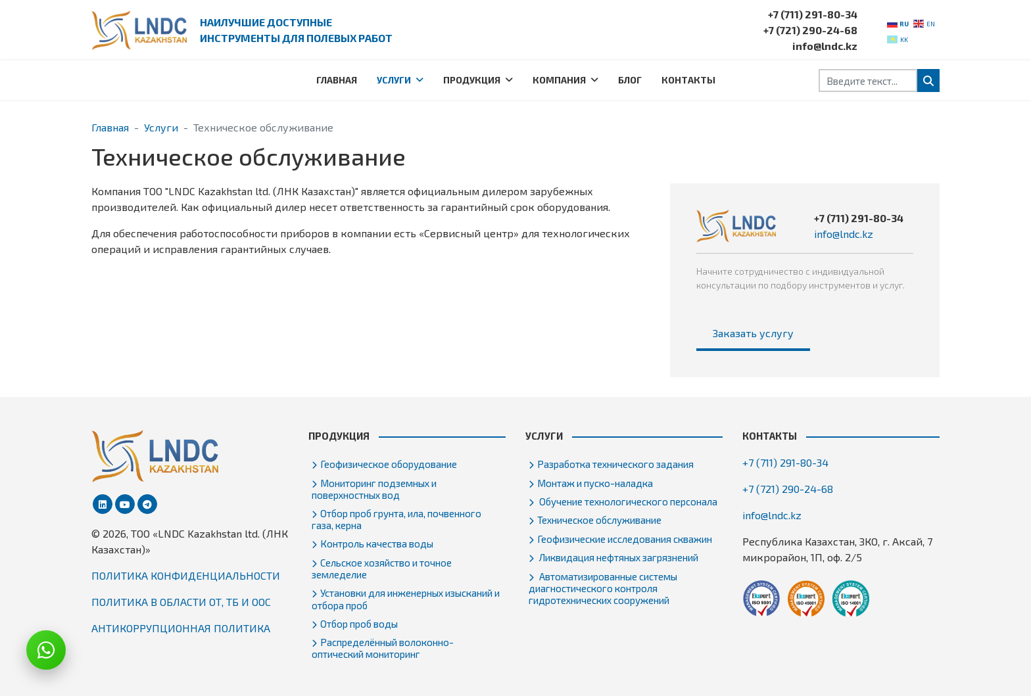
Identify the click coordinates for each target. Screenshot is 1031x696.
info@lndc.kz (824, 45)
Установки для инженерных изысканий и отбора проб (406, 599)
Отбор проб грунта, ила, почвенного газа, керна (396, 519)
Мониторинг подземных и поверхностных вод (374, 489)
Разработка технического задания (615, 464)
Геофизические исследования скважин (624, 539)
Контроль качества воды (376, 543)
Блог (630, 79)
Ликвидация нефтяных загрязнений (617, 557)
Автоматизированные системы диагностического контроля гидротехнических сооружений (603, 588)
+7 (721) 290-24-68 (810, 30)
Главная (336, 79)
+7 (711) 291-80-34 (812, 14)
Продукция (471, 79)
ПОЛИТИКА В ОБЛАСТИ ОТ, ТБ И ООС (181, 601)
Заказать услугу (753, 333)
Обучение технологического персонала (627, 501)
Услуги (394, 79)
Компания (559, 79)
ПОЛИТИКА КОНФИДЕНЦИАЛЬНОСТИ (185, 575)
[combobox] (868, 80)
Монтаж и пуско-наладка (595, 483)
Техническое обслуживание (599, 520)
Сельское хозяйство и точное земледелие (382, 568)
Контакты (688, 79)
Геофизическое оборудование (388, 464)
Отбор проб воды (359, 624)
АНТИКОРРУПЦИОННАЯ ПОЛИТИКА (180, 628)
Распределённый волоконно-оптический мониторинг (383, 648)
